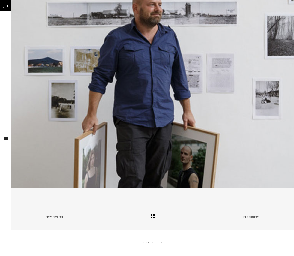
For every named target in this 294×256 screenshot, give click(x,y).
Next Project (251, 217)
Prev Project (54, 217)
